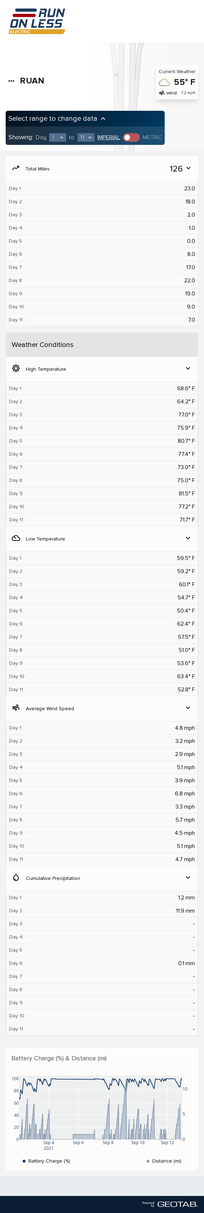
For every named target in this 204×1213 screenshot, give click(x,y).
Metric (152, 137)
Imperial (108, 137)
